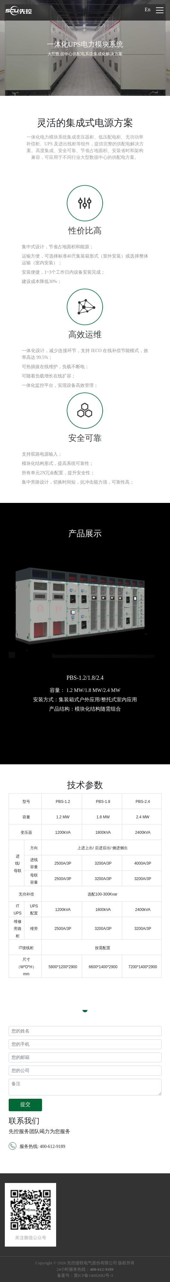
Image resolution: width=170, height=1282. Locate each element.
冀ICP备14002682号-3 (93, 1275)
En (147, 9)
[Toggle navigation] (160, 10)
